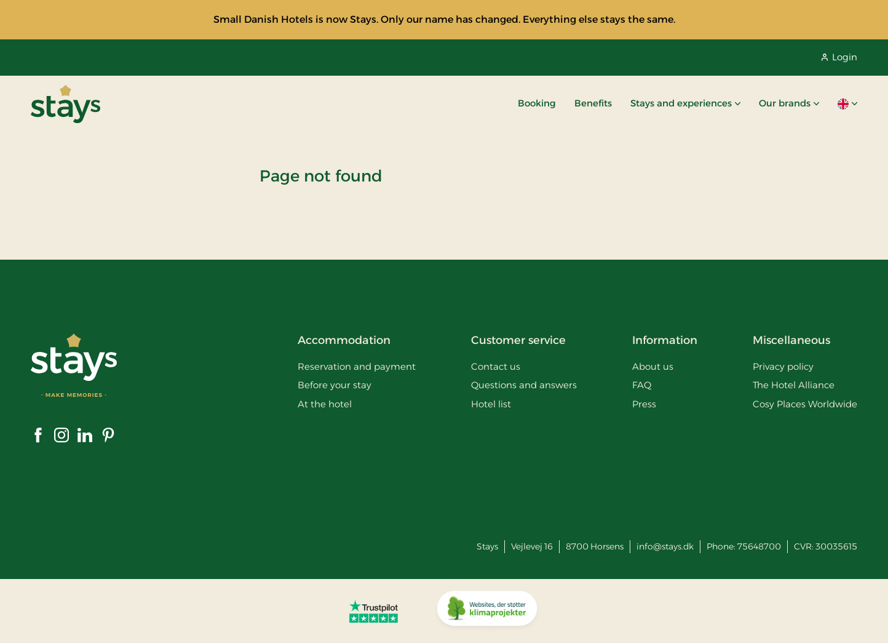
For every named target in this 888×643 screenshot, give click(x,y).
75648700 (759, 546)
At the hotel (325, 404)
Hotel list (491, 404)
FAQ (641, 385)
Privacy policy (783, 366)
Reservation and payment (357, 366)
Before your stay (334, 385)
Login (839, 57)
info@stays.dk (665, 546)
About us (652, 366)
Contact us (495, 366)
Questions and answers (524, 385)
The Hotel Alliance (793, 385)
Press (644, 404)
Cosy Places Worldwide (805, 404)
